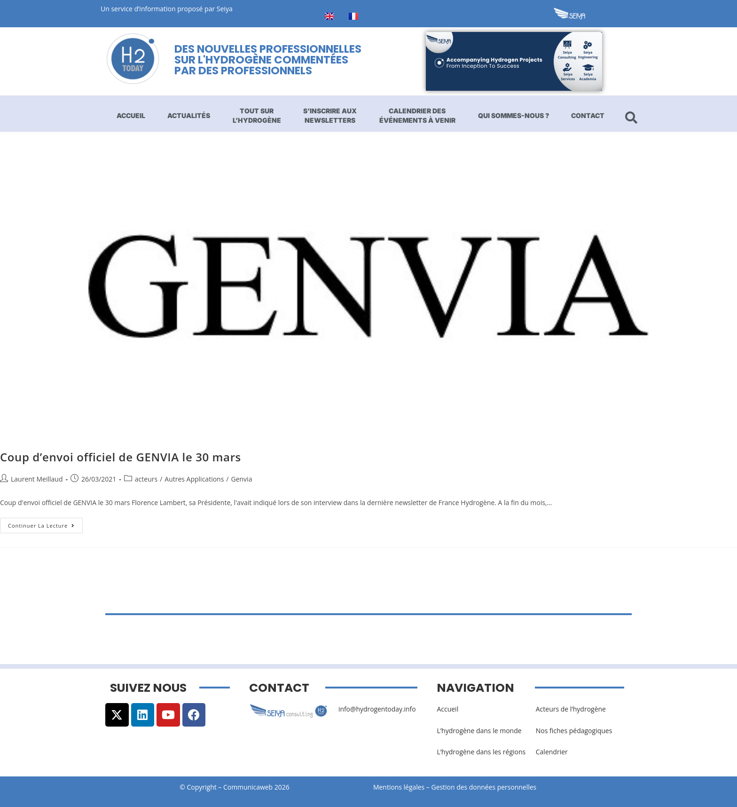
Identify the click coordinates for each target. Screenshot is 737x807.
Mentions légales (399, 787)
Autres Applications (194, 479)
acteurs (146, 479)
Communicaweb (248, 787)
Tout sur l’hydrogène (257, 115)
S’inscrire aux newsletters (330, 115)
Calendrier (552, 751)
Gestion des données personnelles (486, 787)
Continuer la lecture (45, 523)
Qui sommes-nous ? (513, 115)
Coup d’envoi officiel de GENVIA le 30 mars (120, 457)
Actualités (188, 115)
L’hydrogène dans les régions (481, 751)
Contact (587, 115)
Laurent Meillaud (37, 479)
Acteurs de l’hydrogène (571, 708)
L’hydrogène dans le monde (479, 730)
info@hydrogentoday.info (377, 708)
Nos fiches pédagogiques (574, 730)
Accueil (131, 115)
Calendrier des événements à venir (417, 115)
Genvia (241, 479)
